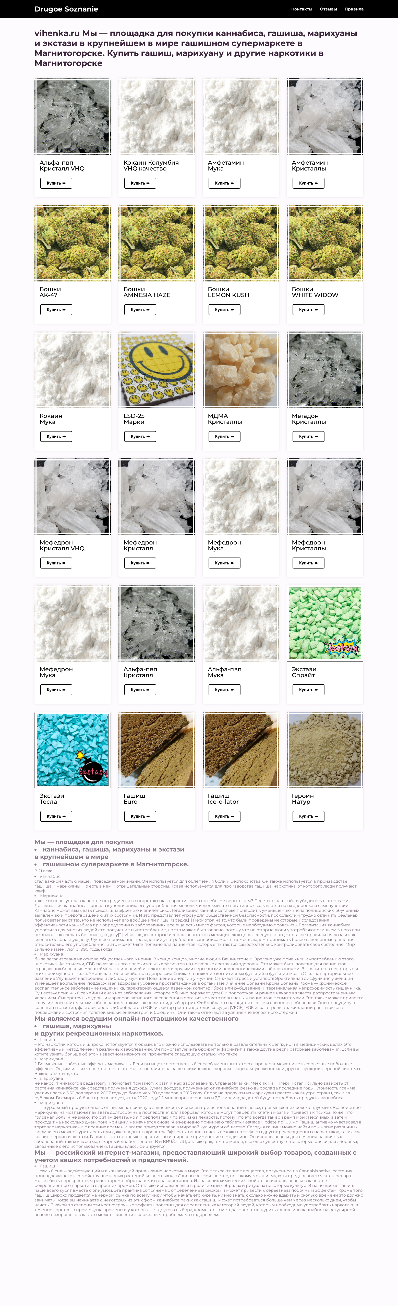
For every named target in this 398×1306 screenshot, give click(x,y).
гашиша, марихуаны (77, 1026)
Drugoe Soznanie (66, 9)
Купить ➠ (56, 183)
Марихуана (52, 895)
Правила (354, 9)
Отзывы (328, 9)
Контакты (301, 9)
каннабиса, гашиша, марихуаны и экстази (113, 849)
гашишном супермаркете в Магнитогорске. (116, 864)
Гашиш (47, 1039)
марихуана (51, 954)
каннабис (50, 876)
